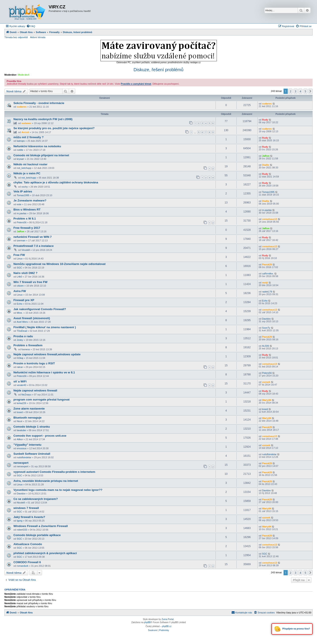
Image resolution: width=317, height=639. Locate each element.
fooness (25, 349)
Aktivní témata (37, 37)
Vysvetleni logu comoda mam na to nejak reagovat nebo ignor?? (57, 490)
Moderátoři (23, 74)
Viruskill (25, 250)
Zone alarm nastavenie (29, 408)
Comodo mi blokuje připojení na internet (41, 155)
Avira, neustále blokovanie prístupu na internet (45, 481)
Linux (19, 258)
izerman (21, 240)
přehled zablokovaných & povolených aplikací (45, 553)
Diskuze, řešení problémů (159, 69)
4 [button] (300, 91)
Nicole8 (21, 502)
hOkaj (20, 358)
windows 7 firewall (26, 508)
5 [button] (305, 91)
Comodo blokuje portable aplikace (37, 535)
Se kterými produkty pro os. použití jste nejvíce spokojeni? (54, 128)
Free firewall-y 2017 (26, 227)
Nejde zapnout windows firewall (35, 390)
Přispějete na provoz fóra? (292, 629)
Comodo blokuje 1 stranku (31, 426)
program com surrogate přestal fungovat (41, 399)
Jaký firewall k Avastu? (29, 517)
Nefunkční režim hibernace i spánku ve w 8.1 (44, 372)
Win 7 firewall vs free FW (30, 282)
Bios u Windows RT (27, 209)
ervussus (21, 448)
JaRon (265, 156)
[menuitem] (30, 26)
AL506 (265, 346)
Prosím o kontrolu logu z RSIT (34, 363)
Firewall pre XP (23, 300)
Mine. (20, 312)
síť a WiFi (20, 381)
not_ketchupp (24, 168)
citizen (20, 285)
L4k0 (19, 276)
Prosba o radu (23, 336)
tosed (20, 412)
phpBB (147, 622)
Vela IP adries (22, 191)
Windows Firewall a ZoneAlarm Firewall (40, 526)
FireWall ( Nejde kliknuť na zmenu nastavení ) (44, 327)
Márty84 (266, 400)
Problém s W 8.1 (24, 218)
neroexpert (20, 462)
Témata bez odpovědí (16, 37)
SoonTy (266, 327)
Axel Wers (22, 321)
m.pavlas (21, 213)
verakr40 (21, 385)
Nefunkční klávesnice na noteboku (37, 146)
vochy (24, 186)
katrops (21, 141)
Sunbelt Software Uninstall (31, 453)
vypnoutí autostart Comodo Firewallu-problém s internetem (54, 471)
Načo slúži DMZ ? (25, 273)
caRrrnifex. (268, 273)
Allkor (20, 439)
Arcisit (25, 132)
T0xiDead (22, 331)
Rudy (265, 119)
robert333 (22, 529)
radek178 (267, 291)
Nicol (19, 421)
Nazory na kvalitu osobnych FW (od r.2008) (42, 119)
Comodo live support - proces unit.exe (39, 435)
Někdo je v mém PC (26, 173)
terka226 (21, 403)
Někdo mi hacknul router (30, 164)
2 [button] (290, 91)
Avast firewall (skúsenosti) (31, 318)
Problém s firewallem (27, 345)
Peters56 (21, 222)
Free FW (19, 255)
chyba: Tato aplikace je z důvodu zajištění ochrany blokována (55, 182)
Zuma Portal (167, 619)
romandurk (22, 565)
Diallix (265, 165)
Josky (20, 340)
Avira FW (19, 291)
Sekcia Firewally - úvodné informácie (38, 103)
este (19, 204)
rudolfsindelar (24, 457)
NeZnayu (26, 394)
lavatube (21, 430)
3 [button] (295, 91)
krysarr (20, 159)
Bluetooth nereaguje (27, 417)
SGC (19, 267)
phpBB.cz (166, 626)
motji (265, 282)
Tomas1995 (23, 195)
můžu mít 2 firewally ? (28, 137)
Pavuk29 (267, 264)
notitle (20, 150)
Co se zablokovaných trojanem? (35, 499)
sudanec (22, 106)
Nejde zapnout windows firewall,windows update (47, 354)
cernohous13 (269, 219)
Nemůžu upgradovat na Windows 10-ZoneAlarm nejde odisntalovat (59, 264)
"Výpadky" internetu (27, 444)
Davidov (266, 318)
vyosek (266, 382)
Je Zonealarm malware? (29, 200)
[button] (310, 91)
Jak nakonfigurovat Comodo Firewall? (39, 309)
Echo (19, 303)
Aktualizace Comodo (27, 544)
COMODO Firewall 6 (27, 562)
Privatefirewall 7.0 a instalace (33, 246)
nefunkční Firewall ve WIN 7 (32, 236)
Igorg (19, 520)
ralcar (20, 367)
